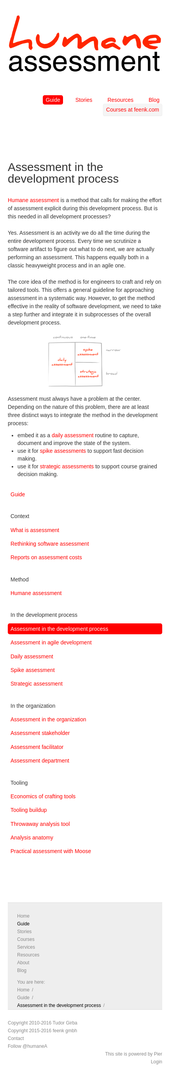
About (23, 962)
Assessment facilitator (37, 747)
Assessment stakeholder (40, 733)
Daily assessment (32, 656)
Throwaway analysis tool (40, 824)
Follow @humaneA (27, 1046)
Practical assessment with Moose (51, 851)
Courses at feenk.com (132, 109)
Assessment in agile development (51, 642)
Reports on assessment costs (46, 557)
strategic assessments (67, 466)
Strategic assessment (37, 684)
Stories (84, 100)
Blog (154, 100)
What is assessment (35, 530)
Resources (120, 100)
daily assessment (72, 435)
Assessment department (40, 760)
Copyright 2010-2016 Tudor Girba (42, 1023)
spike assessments (63, 451)
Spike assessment (33, 670)
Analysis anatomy (32, 837)
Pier (158, 1054)
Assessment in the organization (48, 719)
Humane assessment (33, 200)
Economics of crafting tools (43, 796)
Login (156, 1062)
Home (23, 916)
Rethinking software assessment (50, 544)
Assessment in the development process (59, 629)
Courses (26, 939)
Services (26, 947)
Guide (53, 100)
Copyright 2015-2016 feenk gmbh (42, 1030)
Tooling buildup (29, 810)
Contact (16, 1038)
